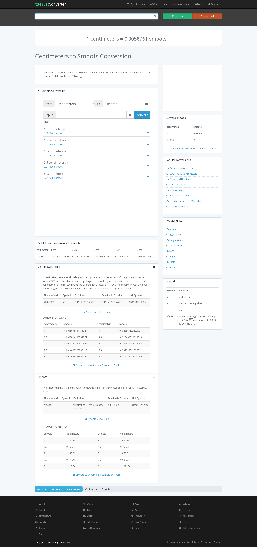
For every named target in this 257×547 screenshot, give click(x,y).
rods (170, 250)
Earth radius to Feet (178, 195)
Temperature (43, 516)
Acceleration (187, 516)
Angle (135, 510)
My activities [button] (135, 4)
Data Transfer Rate (189, 528)
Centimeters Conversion (96, 312)
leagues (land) (175, 240)
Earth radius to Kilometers (181, 173)
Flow (39, 534)
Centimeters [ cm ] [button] (96, 266)
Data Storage (91, 522)
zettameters (174, 245)
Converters (158, 4)
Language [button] (173, 542)
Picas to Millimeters (178, 179)
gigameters (173, 234)
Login (198, 4)
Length (40, 504)
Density (40, 522)
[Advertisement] (96, 208)
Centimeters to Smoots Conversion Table (96, 365)
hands (171, 267)
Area (135, 504)
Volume (184, 504)
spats (170, 261)
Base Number (139, 522)
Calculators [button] (180, 4)
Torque (40, 528)
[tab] (96, 267)
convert (142, 115)
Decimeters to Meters (179, 168)
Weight (88, 504)
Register (213, 4)
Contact (217, 542)
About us (186, 542)
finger (171, 256)
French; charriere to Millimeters (184, 201)
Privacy (195, 542)
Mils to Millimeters (177, 206)
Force (183, 522)
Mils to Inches (175, 190)
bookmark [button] (207, 16)
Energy (88, 516)
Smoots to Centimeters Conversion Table (96, 474)
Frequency (138, 516)
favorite (178, 16)
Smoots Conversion (96, 418)
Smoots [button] (96, 377)
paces (171, 229)
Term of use (206, 542)
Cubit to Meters (176, 184)
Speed (40, 510)
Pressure (185, 510)
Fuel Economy (91, 528)
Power (136, 528)
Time (87, 510)
